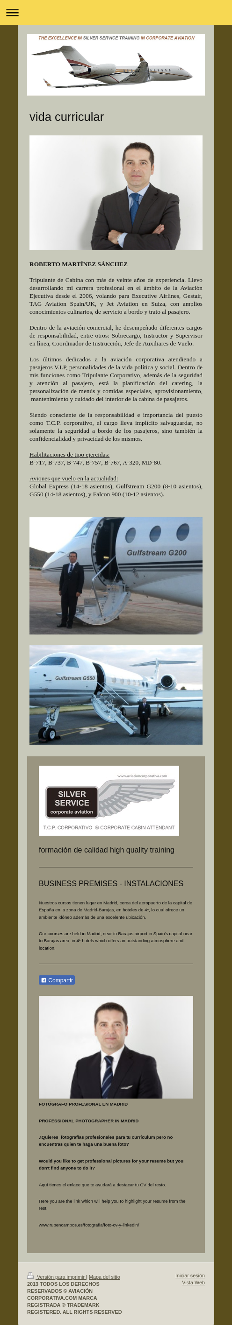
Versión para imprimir (56, 1277)
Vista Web (193, 1282)
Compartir (57, 980)
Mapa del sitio (104, 1277)
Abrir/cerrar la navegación (116, 12)
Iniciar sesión (190, 1275)
